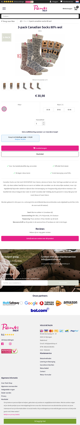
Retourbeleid (44, 368)
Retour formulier (45, 375)
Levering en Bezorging (47, 362)
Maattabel (40, 154)
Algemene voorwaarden (9, 386)
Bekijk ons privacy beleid (11, 414)
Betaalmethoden (45, 358)
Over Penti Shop (6, 383)
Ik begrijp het (40, 421)
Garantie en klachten (47, 365)
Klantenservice (67, 2)
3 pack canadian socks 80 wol (40, 21)
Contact (42, 371)
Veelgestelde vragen (8, 389)
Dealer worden (6, 393)
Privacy (3, 396)
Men (25, 21)
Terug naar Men (8, 21)
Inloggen (54, 2)
